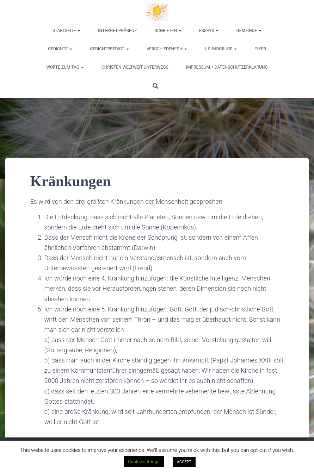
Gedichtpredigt (109, 48)
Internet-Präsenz (117, 30)
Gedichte (60, 48)
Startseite (67, 30)
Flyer (260, 48)
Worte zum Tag (65, 67)
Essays (209, 30)
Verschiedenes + (167, 48)
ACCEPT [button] (184, 462)
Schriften (168, 30)
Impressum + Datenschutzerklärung (227, 67)
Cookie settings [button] (144, 461)
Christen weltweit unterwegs (134, 67)
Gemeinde (248, 30)
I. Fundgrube (221, 48)
